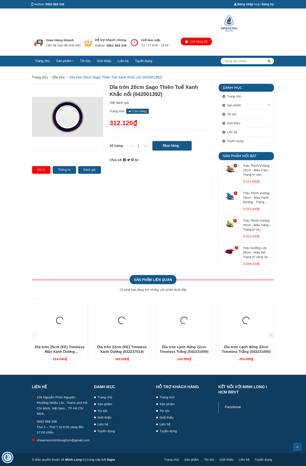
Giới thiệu (104, 61)
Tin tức (85, 61)
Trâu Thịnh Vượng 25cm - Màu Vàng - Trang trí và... (257, 225)
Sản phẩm (65, 61)
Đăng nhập (243, 4)
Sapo (111, 459)
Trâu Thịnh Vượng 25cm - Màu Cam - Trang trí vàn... (256, 170)
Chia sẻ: (116, 160)
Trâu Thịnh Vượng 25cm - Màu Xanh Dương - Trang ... (256, 197)
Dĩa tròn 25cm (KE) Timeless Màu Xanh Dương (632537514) (60, 351)
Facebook (233, 407)
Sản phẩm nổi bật (240, 156)
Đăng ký (268, 4)
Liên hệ (123, 61)
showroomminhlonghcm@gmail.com (63, 440)
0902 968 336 (54, 4)
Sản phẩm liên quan (153, 280)
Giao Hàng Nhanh (60, 40)
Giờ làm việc (151, 40)
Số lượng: (117, 145)
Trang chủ (42, 61)
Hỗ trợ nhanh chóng (110, 40)
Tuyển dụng (143, 61)
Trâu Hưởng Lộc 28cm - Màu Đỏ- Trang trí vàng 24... (257, 252)
